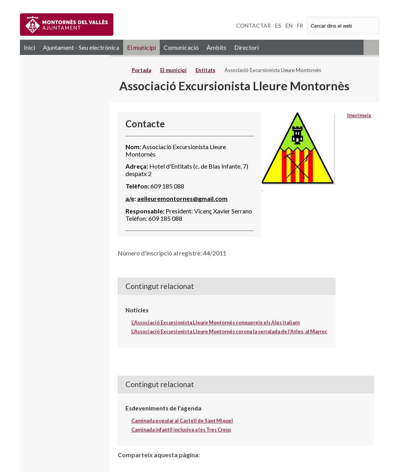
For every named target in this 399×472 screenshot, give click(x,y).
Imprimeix (359, 115)
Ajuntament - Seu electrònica (81, 47)
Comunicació (181, 47)
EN (289, 25)
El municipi (141, 47)
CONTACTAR (253, 25)
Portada (141, 70)
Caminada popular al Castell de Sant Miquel (182, 420)
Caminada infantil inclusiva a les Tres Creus (181, 429)
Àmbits (216, 47)
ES (278, 25)
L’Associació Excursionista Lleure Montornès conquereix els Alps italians (215, 322)
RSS (371, 47)
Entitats (205, 70)
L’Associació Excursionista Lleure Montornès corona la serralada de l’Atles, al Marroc (229, 331)
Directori (246, 47)
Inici (29, 47)
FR (300, 25)
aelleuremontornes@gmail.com (182, 198)
